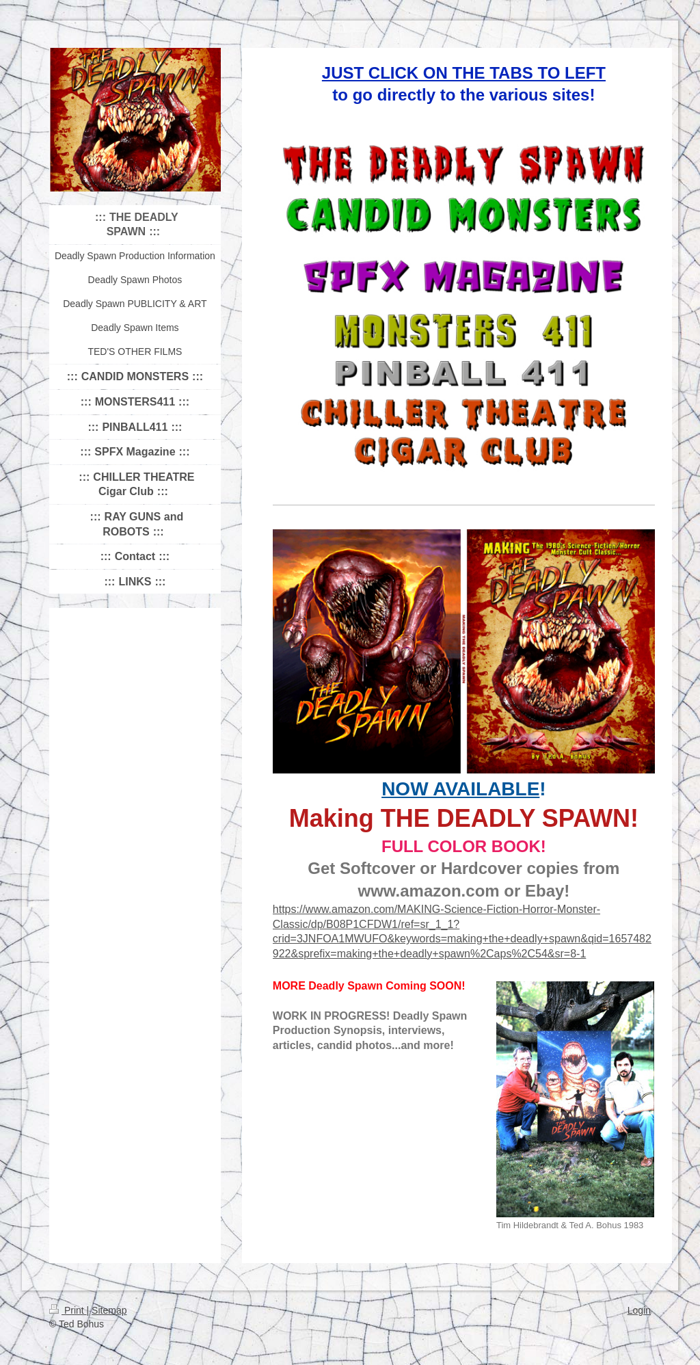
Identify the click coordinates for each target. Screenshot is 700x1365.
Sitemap (109, 1310)
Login (639, 1310)
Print (68, 1310)
